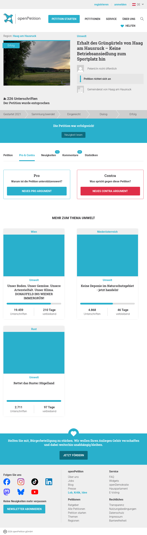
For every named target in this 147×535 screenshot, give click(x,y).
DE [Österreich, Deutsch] (136, 4)
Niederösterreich (107, 231)
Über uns (73, 477)
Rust (34, 329)
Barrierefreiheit (117, 520)
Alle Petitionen (76, 509)
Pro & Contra (27, 155)
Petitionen (93, 19)
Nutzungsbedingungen (122, 509)
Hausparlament (118, 488)
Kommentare (70, 153)
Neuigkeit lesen (73, 134)
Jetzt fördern (73, 455)
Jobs (71, 480)
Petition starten (64, 19)
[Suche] (142, 19)
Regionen (73, 520)
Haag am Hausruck (24, 36)
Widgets (114, 480)
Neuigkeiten (48, 153)
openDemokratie (119, 484)
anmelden (120, 4)
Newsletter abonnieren (24, 509)
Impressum (116, 516)
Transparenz (116, 505)
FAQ (111, 477)
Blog (70, 484)
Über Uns (128, 19)
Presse (72, 488)
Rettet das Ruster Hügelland (34, 383)
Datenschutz (116, 512)
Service (111, 19)
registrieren (101, 4)
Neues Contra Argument (110, 191)
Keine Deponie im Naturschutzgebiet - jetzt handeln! (107, 288)
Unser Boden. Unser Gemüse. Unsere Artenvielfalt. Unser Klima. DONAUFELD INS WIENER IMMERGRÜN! (34, 292)
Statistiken (91, 155)
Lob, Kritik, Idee (77, 492)
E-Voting (114, 492)
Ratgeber (73, 505)
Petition (8, 155)
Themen (73, 516)
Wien (34, 231)
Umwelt (81, 36)
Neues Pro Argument (37, 191)
